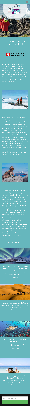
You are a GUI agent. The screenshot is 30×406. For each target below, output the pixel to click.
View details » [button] (15, 277)
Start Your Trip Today (15, 243)
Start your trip (15, 402)
